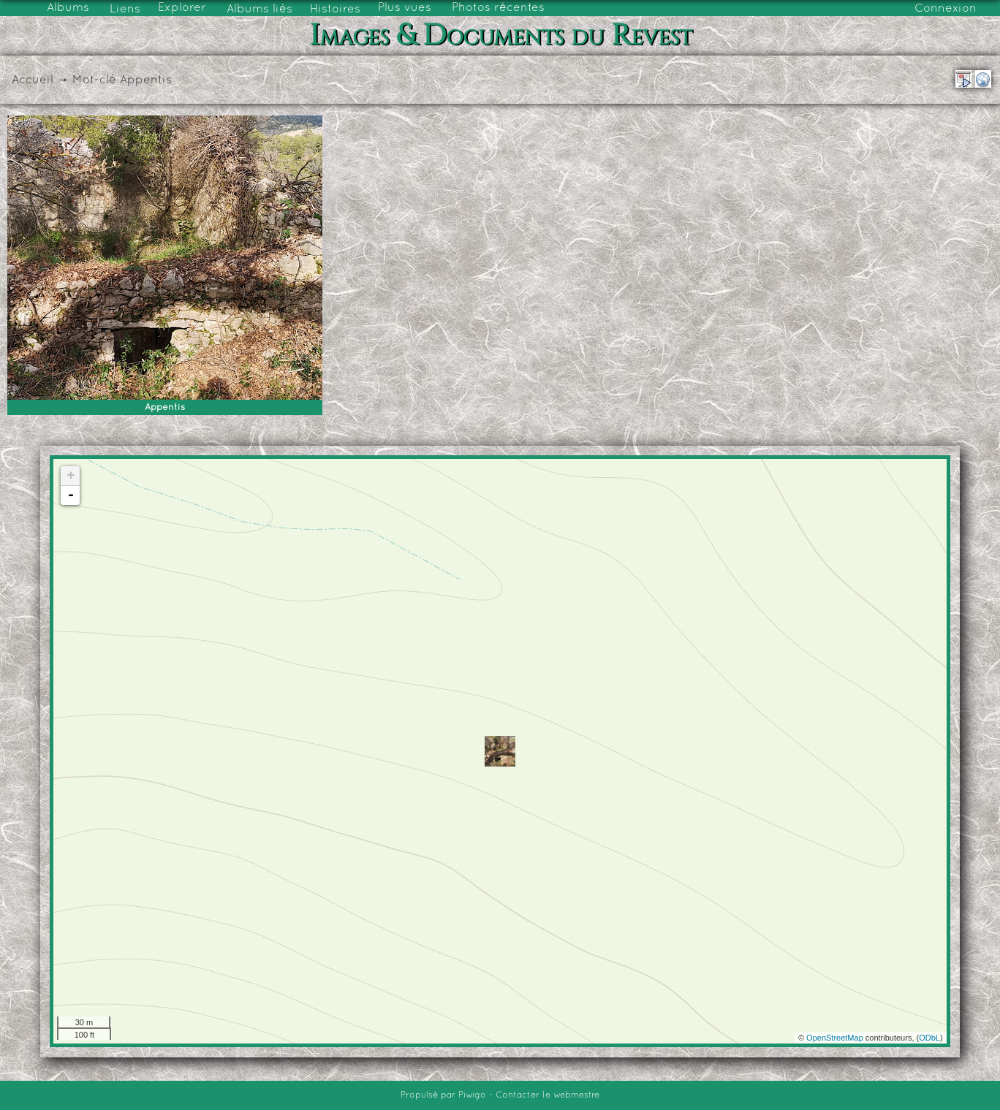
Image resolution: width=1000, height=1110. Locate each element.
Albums (68, 8)
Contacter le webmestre (547, 1095)
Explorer (182, 8)
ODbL (929, 1037)
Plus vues (404, 8)
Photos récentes (498, 8)
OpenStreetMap (834, 1037)
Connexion (945, 9)
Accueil (32, 80)
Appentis (146, 80)
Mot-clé (94, 80)
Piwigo (472, 1095)
